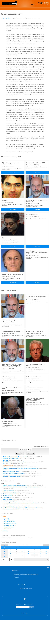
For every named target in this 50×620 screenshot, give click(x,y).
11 (28, 551)
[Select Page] (25, 450)
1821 (3, 238)
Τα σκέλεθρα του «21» (32, 214)
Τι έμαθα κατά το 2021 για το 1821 (35, 162)
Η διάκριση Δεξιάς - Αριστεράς (34, 387)
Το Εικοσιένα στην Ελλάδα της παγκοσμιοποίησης (22, 475)
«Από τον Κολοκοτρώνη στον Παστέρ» (19, 476)
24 (4, 551)
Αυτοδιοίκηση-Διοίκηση (10, 523)
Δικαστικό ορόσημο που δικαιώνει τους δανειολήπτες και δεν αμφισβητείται (24, 487)
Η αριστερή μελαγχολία (16, 490)
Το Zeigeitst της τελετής (8, 377)
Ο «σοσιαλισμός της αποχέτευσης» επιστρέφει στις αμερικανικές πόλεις (25, 503)
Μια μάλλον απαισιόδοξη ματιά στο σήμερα (36, 297)
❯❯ (28, 453)
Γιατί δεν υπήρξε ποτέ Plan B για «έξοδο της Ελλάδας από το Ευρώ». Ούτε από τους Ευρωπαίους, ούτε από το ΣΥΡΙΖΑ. (23, 508)
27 (4, 556)
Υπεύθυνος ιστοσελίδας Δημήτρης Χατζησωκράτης (26, 574)
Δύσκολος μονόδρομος (16, 506)
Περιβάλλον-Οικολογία (9, 521)
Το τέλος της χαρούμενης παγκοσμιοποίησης (8, 320)
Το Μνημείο (5, 200)
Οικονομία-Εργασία (9, 519)
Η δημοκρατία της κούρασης (18, 501)
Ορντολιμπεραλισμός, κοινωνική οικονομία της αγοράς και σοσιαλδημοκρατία (35, 399)
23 (4, 549)
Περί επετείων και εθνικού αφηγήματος (12, 274)
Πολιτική (6, 518)
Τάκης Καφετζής (5, 18)
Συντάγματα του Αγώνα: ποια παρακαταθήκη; (21, 473)
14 (46, 551)
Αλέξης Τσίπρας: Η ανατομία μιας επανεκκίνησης (23, 485)
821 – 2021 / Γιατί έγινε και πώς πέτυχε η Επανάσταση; (37, 201)
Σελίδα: (21, 449)
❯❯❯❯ (32, 453)
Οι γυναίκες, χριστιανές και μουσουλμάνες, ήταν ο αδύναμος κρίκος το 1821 (37, 252)
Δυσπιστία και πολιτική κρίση (34, 331)
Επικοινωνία (17, 575)
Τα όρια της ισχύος (14, 499)
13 (40, 551)
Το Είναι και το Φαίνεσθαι (33, 377)
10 (22, 551)
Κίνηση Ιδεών (7, 528)
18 (28, 553)
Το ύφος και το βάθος (7, 421)
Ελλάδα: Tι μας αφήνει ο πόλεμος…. (18, 493)
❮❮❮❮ (18, 453)
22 (10, 555)
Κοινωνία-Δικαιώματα (9, 525)
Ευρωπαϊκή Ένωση (8, 527)
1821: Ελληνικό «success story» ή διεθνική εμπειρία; (10, 163)
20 (40, 553)
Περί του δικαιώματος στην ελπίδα (18, 492)
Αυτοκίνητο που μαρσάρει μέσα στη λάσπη (11, 387)
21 (46, 553)
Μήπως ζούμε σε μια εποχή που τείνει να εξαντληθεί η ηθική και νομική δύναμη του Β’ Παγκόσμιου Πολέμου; (12, 365)
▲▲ (48, 567)
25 (4, 553)
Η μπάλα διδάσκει (18, 497)
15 (10, 553)
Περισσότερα (13, 172)
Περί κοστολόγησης (15, 495)
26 (4, 555)
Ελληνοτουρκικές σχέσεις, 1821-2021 (19, 471)
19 (34, 553)
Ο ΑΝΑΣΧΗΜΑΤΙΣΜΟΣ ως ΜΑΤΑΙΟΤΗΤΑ (12, 331)
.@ (26, 588)
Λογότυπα (16, 577)
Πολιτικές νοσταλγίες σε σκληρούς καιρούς (35, 365)
